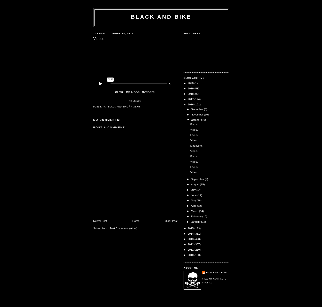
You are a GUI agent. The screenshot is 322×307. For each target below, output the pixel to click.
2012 (191, 244)
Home (136, 221)
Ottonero (137, 101)
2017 (191, 99)
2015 (191, 228)
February (196, 216)
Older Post (171, 221)
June (194, 195)
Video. (194, 129)
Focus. (194, 124)
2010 (191, 255)
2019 (191, 88)
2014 (191, 233)
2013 (191, 239)
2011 (191, 249)
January (196, 221)
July (194, 189)
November (197, 114)
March (195, 211)
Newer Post (100, 221)
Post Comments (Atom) (123, 228)
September (198, 179)
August (195, 184)
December (197, 109)
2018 (191, 93)
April (194, 205)
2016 (191, 104)
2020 (191, 83)
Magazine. (196, 145)
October (196, 119)
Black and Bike (161, 17)
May (194, 200)
